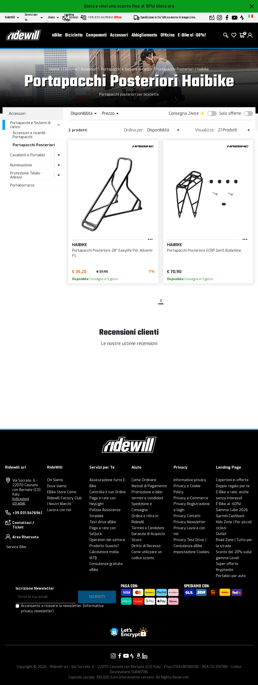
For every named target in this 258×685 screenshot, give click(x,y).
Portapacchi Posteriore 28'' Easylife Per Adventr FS (112, 253)
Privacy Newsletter (190, 522)
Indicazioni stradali (20, 501)
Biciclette (74, 35)
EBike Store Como (61, 492)
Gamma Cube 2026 (232, 510)
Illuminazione (21, 165)
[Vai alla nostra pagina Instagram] (113, 656)
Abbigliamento (144, 35)
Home (54, 69)
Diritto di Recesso (146, 546)
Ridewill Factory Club (64, 498)
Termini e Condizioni (148, 528)
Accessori (119, 35)
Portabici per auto (231, 576)
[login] (250, 35)
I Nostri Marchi (59, 504)
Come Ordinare (144, 480)
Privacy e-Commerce (191, 498)
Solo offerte (230, 113)
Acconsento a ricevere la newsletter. (62, 608)
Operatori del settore (107, 540)
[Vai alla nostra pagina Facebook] (120, 656)
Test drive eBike (102, 522)
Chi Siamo (55, 480)
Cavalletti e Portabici (27, 155)
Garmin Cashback (230, 516)
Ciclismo (70, 69)
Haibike (203, 69)
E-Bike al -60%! (192, 35)
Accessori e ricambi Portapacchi (29, 135)
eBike (57, 35)
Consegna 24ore (184, 113)
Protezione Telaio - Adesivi (26, 175)
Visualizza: (204, 130)
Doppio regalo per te (233, 486)
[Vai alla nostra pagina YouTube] (126, 656)
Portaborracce (22, 185)
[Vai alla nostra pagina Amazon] (138, 656)
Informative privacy (190, 480)
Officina (167, 35)
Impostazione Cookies (191, 552)
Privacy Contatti (187, 516)
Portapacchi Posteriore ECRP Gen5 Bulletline (204, 250)
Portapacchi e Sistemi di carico (126, 69)
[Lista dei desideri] (234, 35)
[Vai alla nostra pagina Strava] (132, 656)
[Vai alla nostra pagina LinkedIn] (145, 656)
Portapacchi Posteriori (175, 69)
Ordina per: (134, 130)
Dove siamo (57, 486)
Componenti (96, 35)
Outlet (221, 533)
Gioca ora (165, 6)
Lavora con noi (59, 510)
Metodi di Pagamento (149, 486)
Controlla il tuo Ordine (107, 492)
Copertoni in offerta (232, 480)
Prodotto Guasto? (104, 546)
